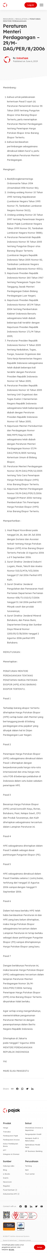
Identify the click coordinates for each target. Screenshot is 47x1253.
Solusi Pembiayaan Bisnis (10, 1145)
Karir (27, 1170)
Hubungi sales (8, 1166)
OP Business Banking (33, 1151)
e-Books (6, 1174)
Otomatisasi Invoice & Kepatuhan (34, 1129)
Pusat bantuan (9, 1190)
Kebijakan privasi (25, 1240)
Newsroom (7, 1182)
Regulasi (6, 1186)
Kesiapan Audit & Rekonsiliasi (32, 1139)
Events (5, 1178)
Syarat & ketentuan (10, 1240)
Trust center (30, 1174)
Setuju (39, 1247)
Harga (5, 1128)
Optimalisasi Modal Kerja (32, 1146)
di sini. (11, 1250)
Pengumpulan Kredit (33, 1134)
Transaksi (7, 1132)
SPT (4, 1150)
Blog (5, 1170)
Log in (31, 5)
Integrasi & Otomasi (11, 1154)
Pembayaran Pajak (10, 1136)
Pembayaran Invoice (11, 1140)
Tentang (28, 1166)
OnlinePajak (22, 58)
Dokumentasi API (10, 1194)
